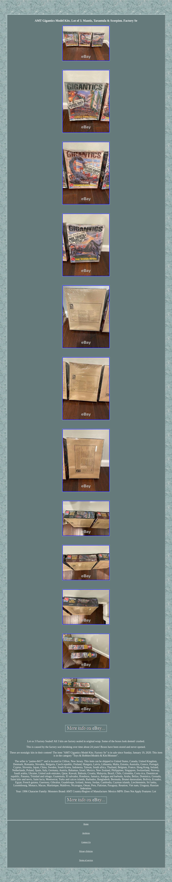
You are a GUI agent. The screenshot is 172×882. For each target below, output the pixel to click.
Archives (86, 833)
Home (86, 824)
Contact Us (86, 842)
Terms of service (86, 860)
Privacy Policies (86, 851)
